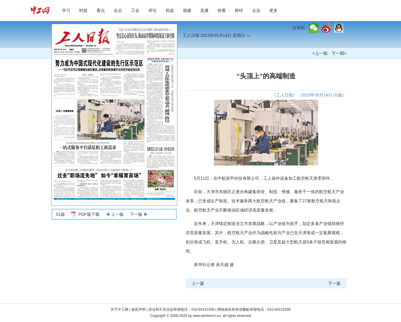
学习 (66, 10)
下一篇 (334, 283)
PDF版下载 (89, 214)
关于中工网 (119, 309)
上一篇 (198, 283)
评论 (152, 10)
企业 (256, 10)
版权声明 (139, 309)
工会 (135, 10)
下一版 (136, 214)
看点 (101, 10)
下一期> (339, 53)
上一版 (117, 214)
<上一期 (320, 53)
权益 (170, 10)
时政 (83, 10)
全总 (118, 10)
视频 (187, 10)
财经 (239, 10)
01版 (60, 214)
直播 (204, 10)
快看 (221, 10)
